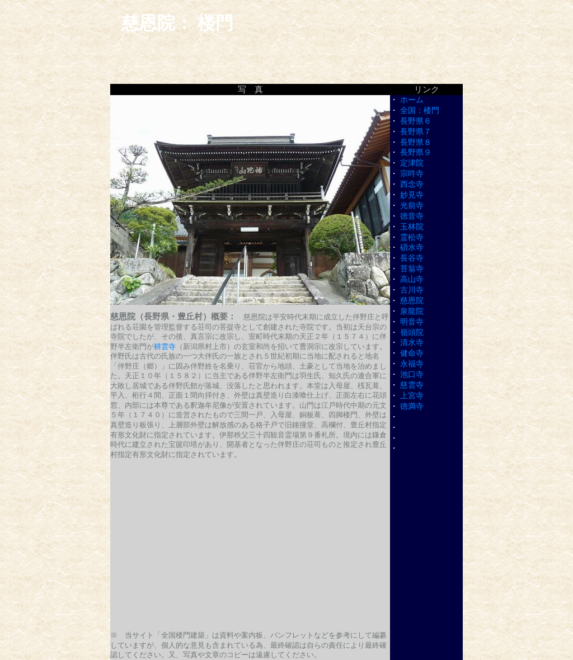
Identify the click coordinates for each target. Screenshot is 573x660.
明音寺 (412, 322)
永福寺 (412, 364)
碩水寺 (412, 247)
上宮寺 (412, 396)
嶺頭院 (412, 332)
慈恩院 (412, 300)
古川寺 (412, 290)
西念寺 (412, 184)
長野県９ (415, 152)
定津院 (412, 163)
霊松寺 (412, 237)
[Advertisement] (250, 544)
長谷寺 (412, 258)
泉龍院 (412, 311)
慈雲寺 (412, 385)
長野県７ (415, 132)
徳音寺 (412, 216)
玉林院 (412, 227)
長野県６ (415, 121)
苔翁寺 (412, 269)
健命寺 (412, 353)
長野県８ (415, 142)
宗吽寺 (412, 173)
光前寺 (412, 205)
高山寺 (412, 279)
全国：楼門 (419, 110)
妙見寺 (412, 195)
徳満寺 (412, 406)
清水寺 (412, 342)
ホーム (412, 100)
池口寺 (412, 374)
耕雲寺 (165, 346)
